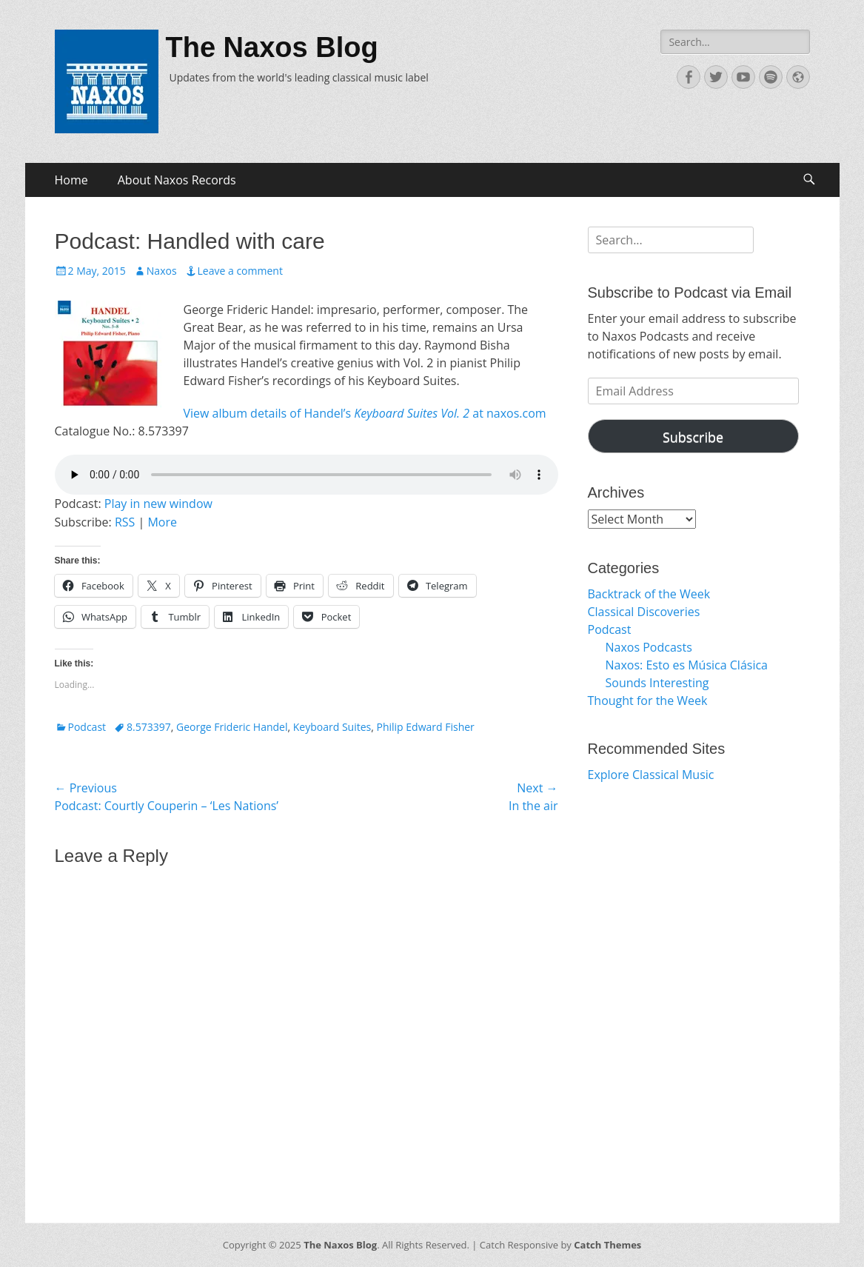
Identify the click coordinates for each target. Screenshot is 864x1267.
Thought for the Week (648, 700)
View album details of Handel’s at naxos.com (365, 413)
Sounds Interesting (657, 683)
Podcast (87, 727)
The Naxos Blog (272, 47)
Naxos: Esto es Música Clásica (687, 665)
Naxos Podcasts (649, 647)
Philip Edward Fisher (426, 727)
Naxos (162, 271)
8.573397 (149, 727)
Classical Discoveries (644, 612)
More (162, 522)
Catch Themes (607, 1244)
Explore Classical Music (651, 774)
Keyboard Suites (332, 727)
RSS (125, 522)
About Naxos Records (177, 180)
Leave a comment (240, 271)
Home (71, 180)
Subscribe (693, 437)
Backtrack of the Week (649, 594)
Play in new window (158, 503)
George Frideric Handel (231, 727)
